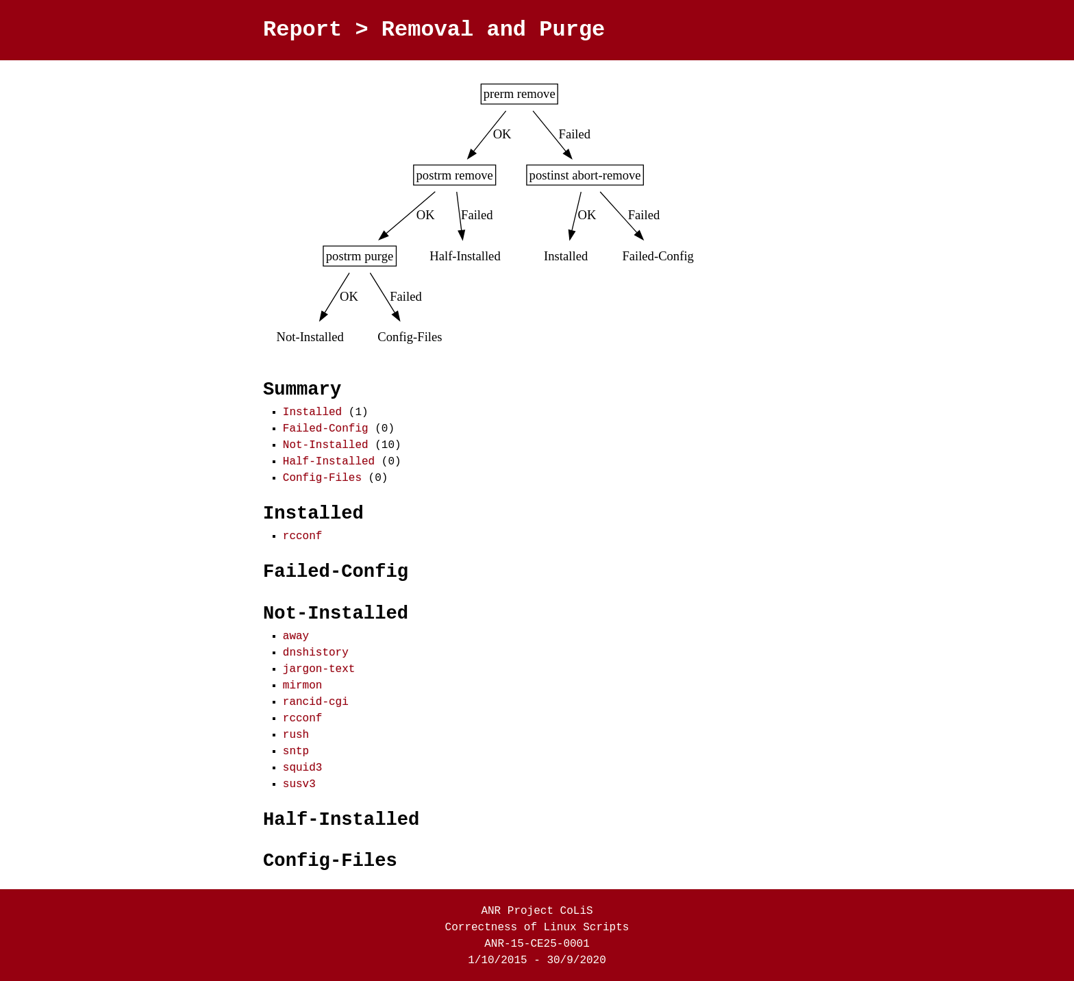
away (296, 635)
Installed (312, 411)
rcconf (303, 535)
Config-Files (322, 476)
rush (296, 733)
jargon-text (319, 667)
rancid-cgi (316, 700)
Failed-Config (326, 427)
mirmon (303, 684)
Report (302, 30)
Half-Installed (329, 460)
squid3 (303, 766)
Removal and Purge (493, 30)
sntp (296, 750)
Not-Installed (326, 443)
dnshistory (316, 651)
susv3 (299, 783)
